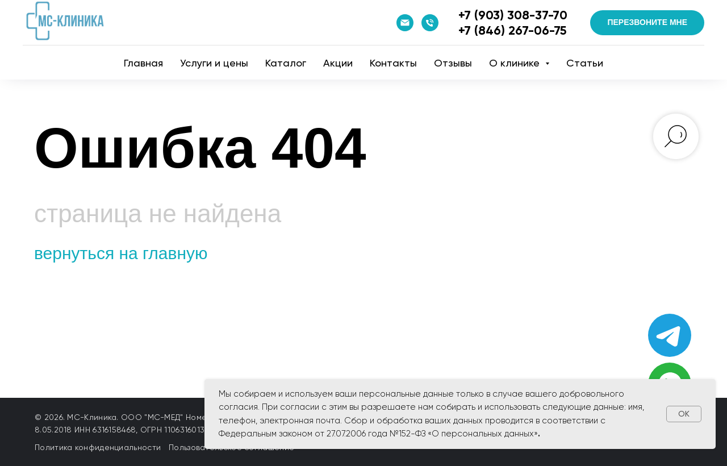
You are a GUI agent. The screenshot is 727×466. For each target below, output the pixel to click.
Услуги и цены (214, 63)
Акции (338, 63)
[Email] (404, 22)
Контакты (393, 63)
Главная (143, 63)
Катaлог (285, 63)
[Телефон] (429, 22)
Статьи (584, 63)
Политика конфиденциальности (98, 447)
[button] (647, 23)
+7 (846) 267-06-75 (512, 30)
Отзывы (453, 63)
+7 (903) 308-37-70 (512, 15)
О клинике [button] (515, 63)
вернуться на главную (121, 253)
